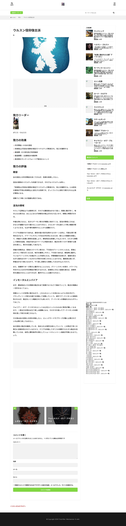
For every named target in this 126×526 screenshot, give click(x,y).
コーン (88, 331)
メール (15, 469)
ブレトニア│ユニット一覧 (94, 365)
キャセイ (88, 322)
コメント (16, 442)
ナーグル (88, 352)
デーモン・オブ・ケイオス (94, 345)
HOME (14, 17)
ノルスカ (88, 355)
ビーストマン (90, 360)
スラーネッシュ (91, 336)
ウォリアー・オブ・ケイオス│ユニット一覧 (100, 309)
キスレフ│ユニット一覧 (93, 321)
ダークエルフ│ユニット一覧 (95, 341)
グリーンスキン (91, 325)
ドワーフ (88, 349)
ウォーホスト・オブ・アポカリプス (98, 174)
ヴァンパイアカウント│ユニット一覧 (97, 370)
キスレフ (88, 319)
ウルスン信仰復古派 (29, 17)
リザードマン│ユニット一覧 (95, 368)
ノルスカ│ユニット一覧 (93, 356)
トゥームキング (91, 346)
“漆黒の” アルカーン (93, 164)
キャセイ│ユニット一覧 (93, 324)
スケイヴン (89, 333)
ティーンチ (89, 342)
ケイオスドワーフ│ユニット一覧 (96, 329)
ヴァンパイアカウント (93, 369)
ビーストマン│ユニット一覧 (95, 362)
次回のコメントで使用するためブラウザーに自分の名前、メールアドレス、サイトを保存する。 (44, 485)
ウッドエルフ (90, 311)
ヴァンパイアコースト (93, 372)
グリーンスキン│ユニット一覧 (95, 326)
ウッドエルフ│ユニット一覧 (95, 312)
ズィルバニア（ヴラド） (94, 188)
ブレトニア (89, 363)
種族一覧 (88, 307)
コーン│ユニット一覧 (93, 332)
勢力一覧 (88, 304)
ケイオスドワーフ (91, 328)
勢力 (19, 17)
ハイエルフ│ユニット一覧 (94, 359)
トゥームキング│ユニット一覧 (95, 348)
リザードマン (90, 366)
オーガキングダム (91, 316)
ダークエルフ (90, 339)
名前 (14, 461)
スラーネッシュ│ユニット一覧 (95, 338)
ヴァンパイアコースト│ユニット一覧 (97, 373)
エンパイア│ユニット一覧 (94, 315)
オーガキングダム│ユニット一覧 (96, 318)
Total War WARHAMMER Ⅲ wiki (96, 302)
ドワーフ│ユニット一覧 (93, 351)
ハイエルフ (89, 358)
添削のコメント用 (91, 305)
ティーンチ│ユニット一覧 (94, 343)
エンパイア (89, 314)
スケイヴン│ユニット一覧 (94, 335)
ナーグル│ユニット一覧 (93, 353)
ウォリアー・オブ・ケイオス (95, 308)
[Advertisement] (45, 92)
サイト (15, 477)
